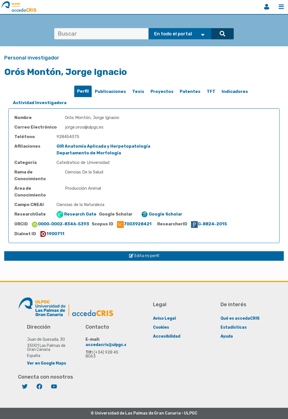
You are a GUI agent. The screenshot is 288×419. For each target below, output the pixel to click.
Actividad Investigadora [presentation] (39, 102)
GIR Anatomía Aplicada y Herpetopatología (103, 146)
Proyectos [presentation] (162, 91)
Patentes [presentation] (190, 91)
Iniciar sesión (266, 6)
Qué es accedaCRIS (240, 318)
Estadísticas (233, 327)
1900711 (52, 233)
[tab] (83, 91)
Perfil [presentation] (83, 91)
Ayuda (226, 336)
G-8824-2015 (209, 223)
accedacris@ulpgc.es (107, 344)
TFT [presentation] (211, 91)
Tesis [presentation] (138, 91)
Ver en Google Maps (46, 363)
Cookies (161, 327)
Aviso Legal (164, 318)
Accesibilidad (166, 336)
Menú (281, 6)
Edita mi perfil (144, 255)
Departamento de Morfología (89, 152)
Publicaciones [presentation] (110, 91)
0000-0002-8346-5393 (60, 223)
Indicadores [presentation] (235, 91)
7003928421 (134, 223)
